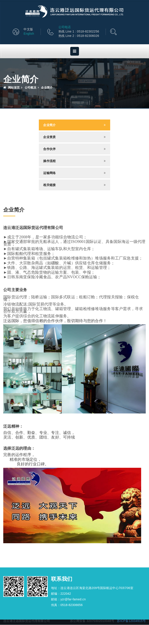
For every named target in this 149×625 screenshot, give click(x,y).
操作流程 (49, 161)
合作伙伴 (49, 149)
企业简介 (49, 125)
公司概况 (30, 87)
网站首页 (11, 87)
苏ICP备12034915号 (131, 621)
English (29, 34)
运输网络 (49, 173)
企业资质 (49, 137)
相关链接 (49, 185)
